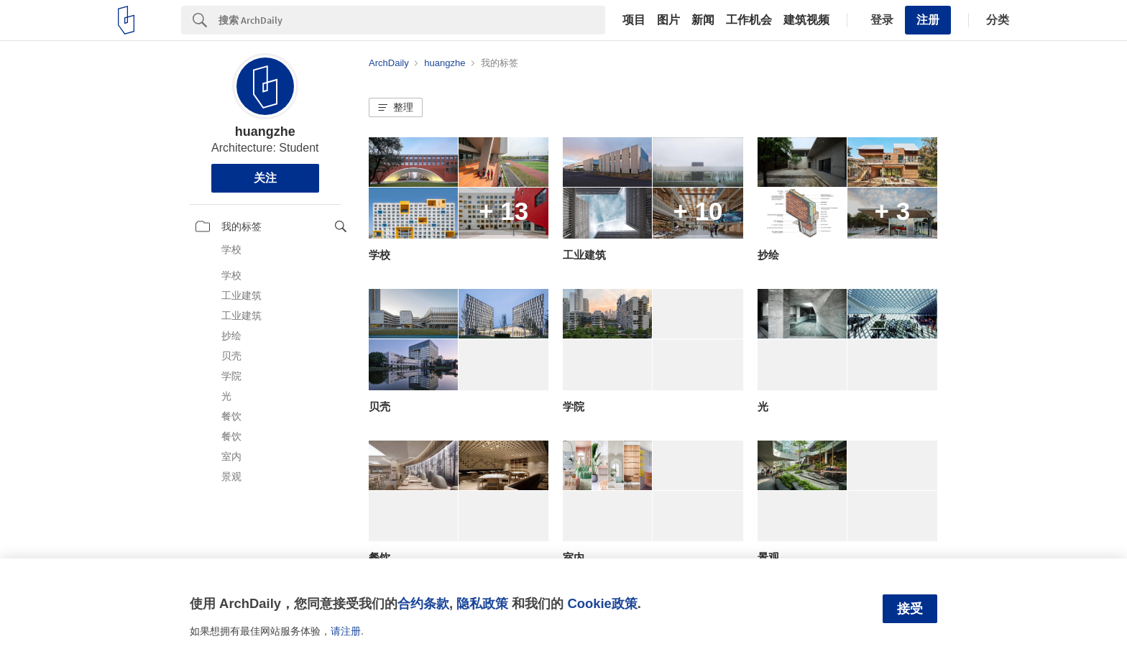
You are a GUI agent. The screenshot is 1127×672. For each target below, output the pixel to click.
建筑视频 (806, 20)
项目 (633, 20)
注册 (927, 20)
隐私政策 (482, 603)
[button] (396, 108)
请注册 (346, 631)
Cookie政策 (602, 603)
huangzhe (265, 131)
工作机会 (749, 20)
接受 (910, 609)
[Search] (411, 20)
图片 (668, 20)
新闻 (702, 20)
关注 (265, 178)
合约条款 (423, 603)
